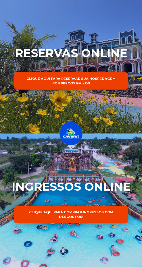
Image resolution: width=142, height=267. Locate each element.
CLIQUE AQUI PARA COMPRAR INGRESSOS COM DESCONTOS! (71, 214)
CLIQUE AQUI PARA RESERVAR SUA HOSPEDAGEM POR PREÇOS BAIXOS (71, 81)
